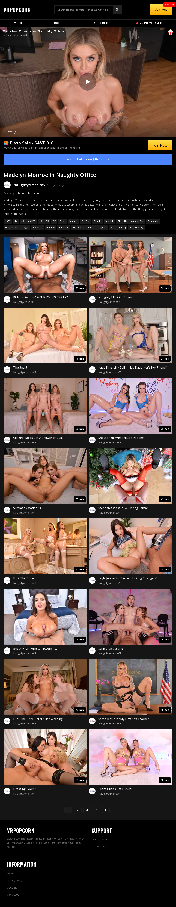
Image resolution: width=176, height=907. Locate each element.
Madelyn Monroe (27, 193)
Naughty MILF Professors (116, 297)
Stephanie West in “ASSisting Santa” (123, 508)
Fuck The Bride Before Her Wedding (38, 719)
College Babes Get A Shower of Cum (38, 438)
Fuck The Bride (23, 578)
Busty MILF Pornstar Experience (35, 649)
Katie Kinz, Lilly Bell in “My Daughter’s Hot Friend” (132, 367)
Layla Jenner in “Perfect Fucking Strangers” (128, 578)
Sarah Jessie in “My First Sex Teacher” (124, 719)
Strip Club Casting (110, 649)
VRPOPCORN (17, 10)
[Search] (117, 10)
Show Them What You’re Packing (121, 438)
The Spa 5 (20, 367)
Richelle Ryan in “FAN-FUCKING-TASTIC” (40, 297)
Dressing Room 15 (25, 789)
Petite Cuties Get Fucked (115, 789)
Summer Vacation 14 (27, 508)
